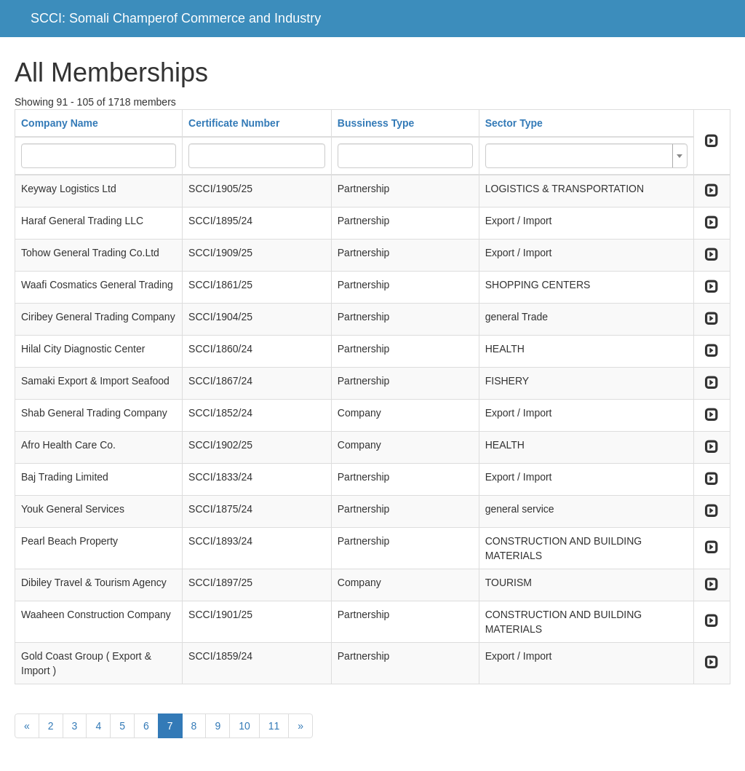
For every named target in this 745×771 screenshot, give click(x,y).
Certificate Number (233, 123)
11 (274, 726)
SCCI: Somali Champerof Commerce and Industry (176, 18)
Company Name (59, 123)
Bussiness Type (376, 123)
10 (244, 726)
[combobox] (586, 155)
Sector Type (514, 123)
